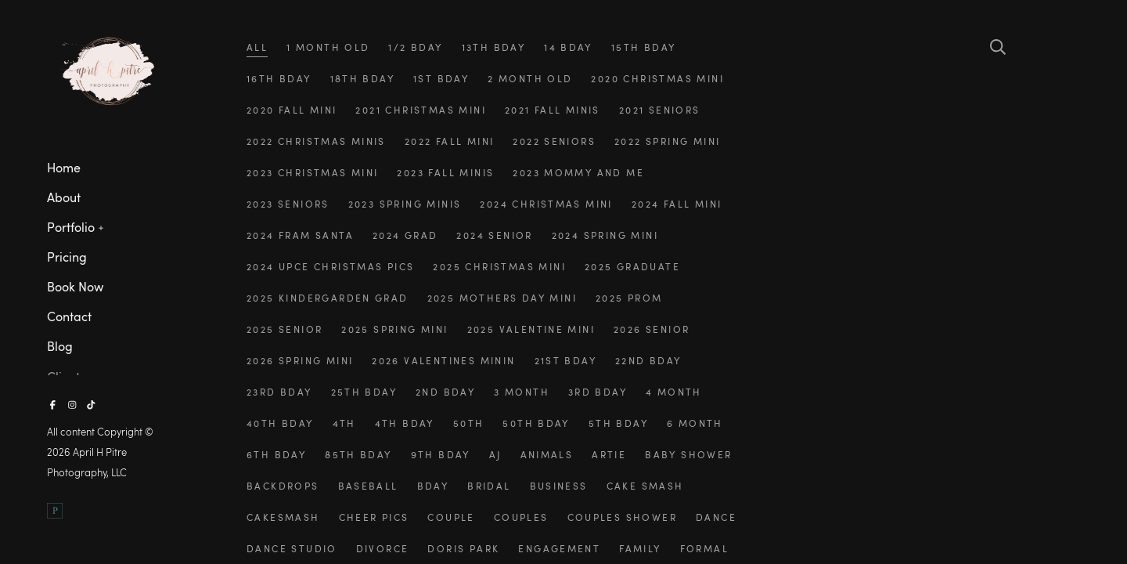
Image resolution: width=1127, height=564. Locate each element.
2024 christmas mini (546, 203)
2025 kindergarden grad (328, 297)
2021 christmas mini (420, 109)
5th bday (618, 423)
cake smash (645, 485)
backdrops (283, 485)
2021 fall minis (552, 109)
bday (433, 485)
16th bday (279, 78)
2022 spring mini (667, 141)
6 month (695, 423)
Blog (60, 346)
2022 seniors (554, 141)
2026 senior (652, 329)
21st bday (566, 360)
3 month (521, 391)
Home (64, 167)
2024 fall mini (677, 203)
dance (716, 517)
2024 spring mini (605, 235)
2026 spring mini (300, 360)
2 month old (530, 78)
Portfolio (71, 227)
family (640, 548)
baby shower (688, 454)
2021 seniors (659, 109)
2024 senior (494, 235)
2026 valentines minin (443, 360)
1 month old (327, 47)
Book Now (75, 286)
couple (450, 517)
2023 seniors (288, 203)
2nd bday (445, 391)
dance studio (292, 548)
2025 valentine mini (531, 329)
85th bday (358, 454)
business (559, 485)
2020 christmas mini (657, 78)
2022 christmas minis (316, 141)
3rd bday (597, 391)
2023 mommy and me (578, 172)
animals (547, 454)
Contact (69, 316)
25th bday (364, 391)
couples (521, 517)
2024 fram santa (300, 235)
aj (495, 454)
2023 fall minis (445, 172)
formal (704, 548)
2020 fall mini (292, 109)
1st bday (441, 78)
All (257, 47)
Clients (66, 376)
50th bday (536, 423)
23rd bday (279, 391)
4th (344, 423)
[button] (102, 226)
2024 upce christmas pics (330, 266)
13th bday (494, 47)
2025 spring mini (394, 329)
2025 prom (629, 297)
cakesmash (283, 517)
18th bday (362, 78)
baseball (368, 485)
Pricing (67, 257)
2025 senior (284, 329)
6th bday (276, 454)
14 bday (568, 47)
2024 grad (405, 235)
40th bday (280, 423)
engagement (559, 548)
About (64, 197)
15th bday (643, 47)
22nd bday (648, 360)
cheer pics (374, 517)
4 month (674, 391)
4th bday (404, 423)
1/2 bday (415, 47)
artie (609, 454)
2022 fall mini (450, 141)
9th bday (440, 454)
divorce (382, 548)
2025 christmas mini (499, 266)
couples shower (622, 517)
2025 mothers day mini (502, 297)
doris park (463, 548)
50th (468, 423)
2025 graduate (632, 266)
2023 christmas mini (312, 172)
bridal (488, 485)
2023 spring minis (405, 203)
